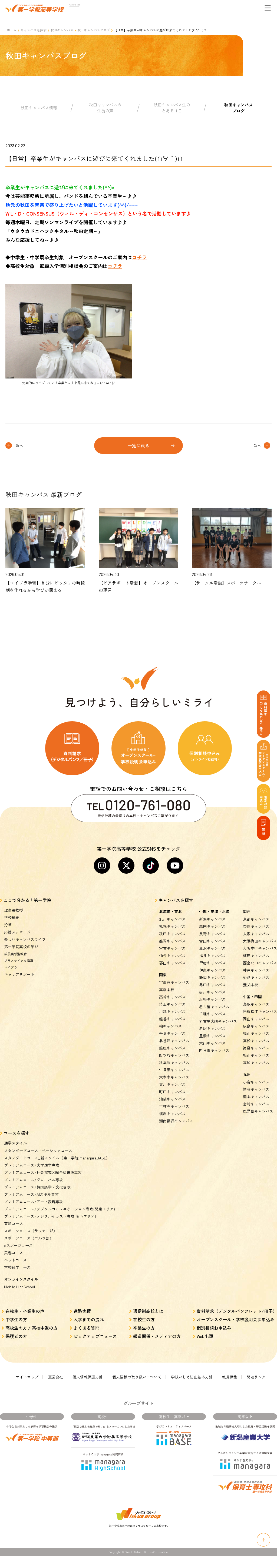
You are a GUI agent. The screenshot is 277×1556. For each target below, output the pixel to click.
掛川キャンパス (212, 992)
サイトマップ (27, 1377)
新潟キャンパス (212, 919)
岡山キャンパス (256, 1018)
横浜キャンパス (172, 1113)
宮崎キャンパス (256, 1103)
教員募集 (229, 1377)
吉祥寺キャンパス (174, 1106)
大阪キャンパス (256, 933)
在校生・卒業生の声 (24, 1311)
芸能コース (13, 1223)
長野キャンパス (212, 933)
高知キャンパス (256, 1062)
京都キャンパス (256, 919)
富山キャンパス (212, 941)
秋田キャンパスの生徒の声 (105, 108)
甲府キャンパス (212, 962)
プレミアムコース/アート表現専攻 (33, 1201)
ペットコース (15, 1260)
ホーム (12, 30)
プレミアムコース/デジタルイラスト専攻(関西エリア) (50, 1216)
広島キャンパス (256, 1026)
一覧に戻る (138, 445)
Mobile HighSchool (19, 1286)
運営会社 (55, 1377)
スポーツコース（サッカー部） (30, 1230)
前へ (19, 445)
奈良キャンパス (256, 926)
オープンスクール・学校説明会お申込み (236, 1319)
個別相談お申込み (214, 1327)
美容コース (13, 1252)
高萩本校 (166, 989)
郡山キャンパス (172, 962)
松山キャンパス (256, 1055)
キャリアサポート (19, 974)
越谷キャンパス (172, 1018)
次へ (257, 445)
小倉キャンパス (256, 1082)
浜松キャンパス (212, 999)
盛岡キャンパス (172, 941)
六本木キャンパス (174, 1077)
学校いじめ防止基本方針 (192, 1377)
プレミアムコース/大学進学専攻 (31, 1165)
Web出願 (205, 1336)
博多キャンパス (256, 1089)
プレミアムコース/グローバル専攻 (33, 1179)
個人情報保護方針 (87, 1377)
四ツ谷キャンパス (174, 1055)
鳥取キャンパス (256, 1004)
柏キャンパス (170, 1026)
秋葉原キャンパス (174, 1062)
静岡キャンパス (212, 977)
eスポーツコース (18, 1245)
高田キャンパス (212, 926)
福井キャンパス (212, 955)
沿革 (8, 924)
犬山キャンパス (212, 1043)
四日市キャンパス (214, 1050)
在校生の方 (144, 1319)
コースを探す (16, 1133)
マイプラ (10, 967)
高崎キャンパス (172, 997)
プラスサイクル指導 (18, 960)
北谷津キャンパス (174, 1040)
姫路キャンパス (256, 977)
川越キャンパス (172, 1011)
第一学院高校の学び (21, 946)
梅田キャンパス (256, 955)
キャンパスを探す (34, 30)
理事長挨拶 (13, 910)
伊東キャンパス (212, 970)
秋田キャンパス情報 (39, 107)
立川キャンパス (172, 1084)
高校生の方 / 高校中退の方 (31, 1327)
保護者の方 (16, 1336)
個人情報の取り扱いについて (136, 1377)
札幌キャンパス (172, 926)
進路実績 (82, 1311)
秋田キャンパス (62, 30)
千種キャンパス (212, 1014)
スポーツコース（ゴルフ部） (28, 1238)
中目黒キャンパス (174, 1069)
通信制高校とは (148, 1311)
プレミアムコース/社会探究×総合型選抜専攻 (43, 1172)
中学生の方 (16, 1319)
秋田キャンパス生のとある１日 (172, 108)
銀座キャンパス (172, 1048)
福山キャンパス (256, 1033)
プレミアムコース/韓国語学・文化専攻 (37, 1187)
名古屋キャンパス (214, 1006)
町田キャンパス (172, 1091)
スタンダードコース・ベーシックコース (38, 1150)
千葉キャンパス (172, 1033)
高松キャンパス (256, 1040)
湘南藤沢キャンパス (176, 1121)
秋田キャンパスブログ (93, 30)
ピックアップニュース (95, 1336)
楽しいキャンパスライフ (25, 939)
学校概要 (11, 917)
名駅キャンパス (212, 1028)
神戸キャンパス (256, 970)
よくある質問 (87, 1327)
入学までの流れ (89, 1319)
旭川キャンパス (172, 919)
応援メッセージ (17, 932)
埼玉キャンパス (172, 1004)
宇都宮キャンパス (174, 982)
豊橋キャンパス (212, 1035)
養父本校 (250, 984)
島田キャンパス (212, 984)
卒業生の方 (144, 1327)
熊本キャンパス (256, 1096)
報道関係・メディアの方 (157, 1336)
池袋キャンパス (172, 1099)
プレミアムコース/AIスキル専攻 (31, 1194)
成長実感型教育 (15, 953)
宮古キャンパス (172, 948)
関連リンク (256, 1377)
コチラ (139, 257)
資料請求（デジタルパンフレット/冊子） (237, 1311)
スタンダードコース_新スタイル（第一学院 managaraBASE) (55, 1158)
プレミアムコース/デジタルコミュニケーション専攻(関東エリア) (59, 1209)
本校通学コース (17, 1267)
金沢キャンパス (212, 948)
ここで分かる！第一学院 (27, 900)
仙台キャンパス (172, 955)
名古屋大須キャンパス (218, 1021)
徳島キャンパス (256, 1048)
